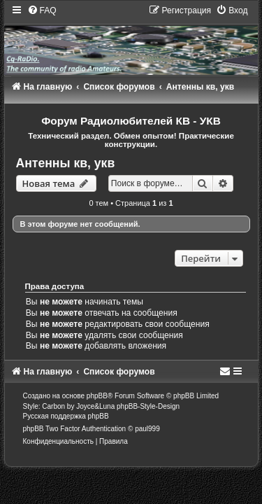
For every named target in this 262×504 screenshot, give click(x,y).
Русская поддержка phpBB (66, 416)
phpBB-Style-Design (148, 406)
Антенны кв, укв (65, 163)
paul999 (147, 429)
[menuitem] (42, 10)
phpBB (97, 396)
